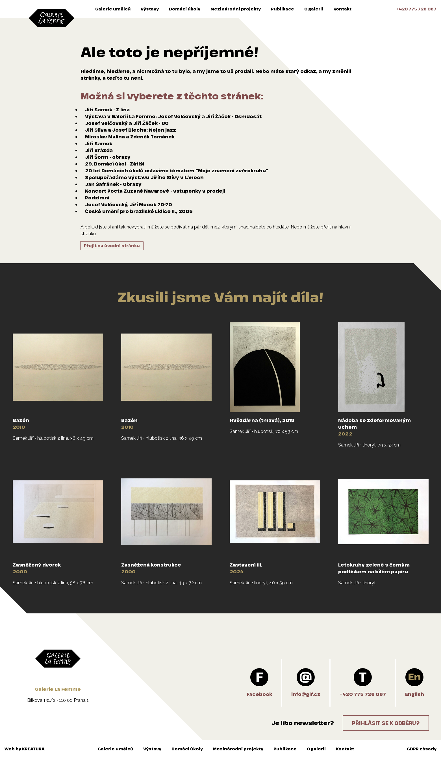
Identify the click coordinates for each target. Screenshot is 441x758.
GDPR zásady (421, 749)
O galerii (313, 9)
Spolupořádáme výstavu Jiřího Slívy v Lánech (144, 177)
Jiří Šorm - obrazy (108, 157)
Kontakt (342, 9)
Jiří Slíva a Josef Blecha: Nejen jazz (130, 130)
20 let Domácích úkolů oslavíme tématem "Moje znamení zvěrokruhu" (176, 170)
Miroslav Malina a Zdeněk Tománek (130, 137)
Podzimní (97, 198)
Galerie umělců (113, 9)
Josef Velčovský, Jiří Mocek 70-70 (128, 204)
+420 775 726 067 (416, 9)
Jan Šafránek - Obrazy (113, 184)
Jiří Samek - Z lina (107, 109)
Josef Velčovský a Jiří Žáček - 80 (127, 123)
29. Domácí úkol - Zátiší (114, 164)
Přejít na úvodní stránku (112, 245)
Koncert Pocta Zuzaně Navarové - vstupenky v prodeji (155, 191)
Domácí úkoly (184, 9)
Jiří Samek (98, 143)
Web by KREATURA (25, 749)
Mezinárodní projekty (235, 9)
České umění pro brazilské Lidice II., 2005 (139, 211)
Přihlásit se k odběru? (386, 723)
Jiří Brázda (99, 150)
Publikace (282, 9)
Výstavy (150, 9)
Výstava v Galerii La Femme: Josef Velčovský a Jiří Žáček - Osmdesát (173, 116)
